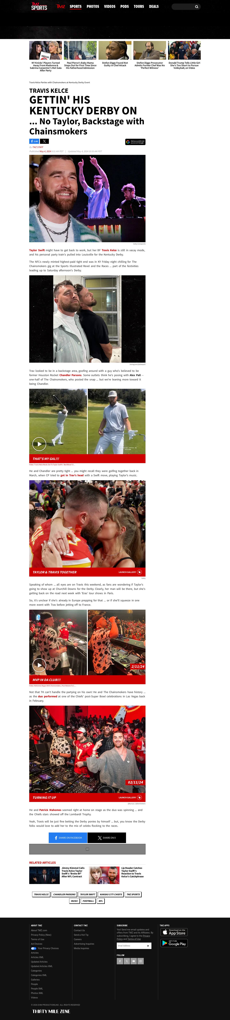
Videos (116, 33)
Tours (163, 33)
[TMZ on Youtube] (42, 6)
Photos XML (37, 993)
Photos (89, 33)
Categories (36, 970)
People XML (37, 988)
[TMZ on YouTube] (133, 961)
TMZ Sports (133, 894)
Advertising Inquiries (84, 944)
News (37, 32)
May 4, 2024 (45, 151)
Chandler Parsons (64, 894)
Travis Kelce (41, 894)
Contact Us (79, 930)
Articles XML (37, 957)
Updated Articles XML (42, 966)
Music (74, 900)
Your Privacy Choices (45, 948)
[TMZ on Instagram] (48, 6)
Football (88, 900)
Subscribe (148, 946)
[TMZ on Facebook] (31, 6)
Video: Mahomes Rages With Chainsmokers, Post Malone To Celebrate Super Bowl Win (52, 686)
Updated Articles (39, 961)
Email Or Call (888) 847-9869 (66, 20)
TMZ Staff (37, 147)
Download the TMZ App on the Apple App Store (174, 932)
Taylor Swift (87, 894)
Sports (62, 33)
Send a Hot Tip (81, 935)
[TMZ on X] (36, 6)
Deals (187, 33)
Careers (78, 939)
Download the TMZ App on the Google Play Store (174, 943)
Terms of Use (37, 939)
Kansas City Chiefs (111, 894)
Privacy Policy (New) (41, 935)
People (34, 984)
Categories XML (39, 975)
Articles (35, 953)
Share (68, 838)
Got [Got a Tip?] (39, 20)
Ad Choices (36, 944)
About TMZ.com (39, 930)
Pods (140, 33)
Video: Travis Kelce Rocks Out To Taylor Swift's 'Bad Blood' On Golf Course (52, 464)
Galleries (35, 979)
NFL (101, 900)
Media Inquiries (81, 948)
